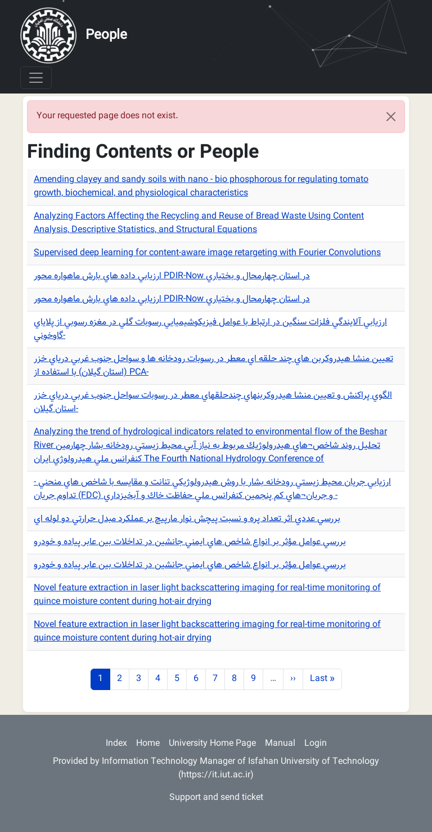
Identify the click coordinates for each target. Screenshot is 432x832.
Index (116, 744)
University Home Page (212, 744)
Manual (280, 744)
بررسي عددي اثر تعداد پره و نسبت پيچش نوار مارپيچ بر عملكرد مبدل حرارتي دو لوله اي (187, 519)
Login (315, 744)
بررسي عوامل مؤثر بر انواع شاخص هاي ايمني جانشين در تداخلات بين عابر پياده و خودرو (190, 542)
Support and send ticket (216, 798)
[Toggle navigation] (36, 77)
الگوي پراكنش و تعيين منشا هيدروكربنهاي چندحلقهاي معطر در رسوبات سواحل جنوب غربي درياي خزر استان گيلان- (213, 402)
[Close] (390, 116)
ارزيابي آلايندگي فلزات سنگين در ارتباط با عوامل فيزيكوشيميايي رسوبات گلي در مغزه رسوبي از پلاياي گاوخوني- (210, 329)
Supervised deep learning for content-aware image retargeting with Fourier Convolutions (207, 253)
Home (148, 744)
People (106, 35)
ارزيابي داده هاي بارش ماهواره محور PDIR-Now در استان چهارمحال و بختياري (172, 276)
